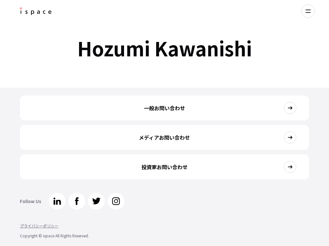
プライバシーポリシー (39, 225)
